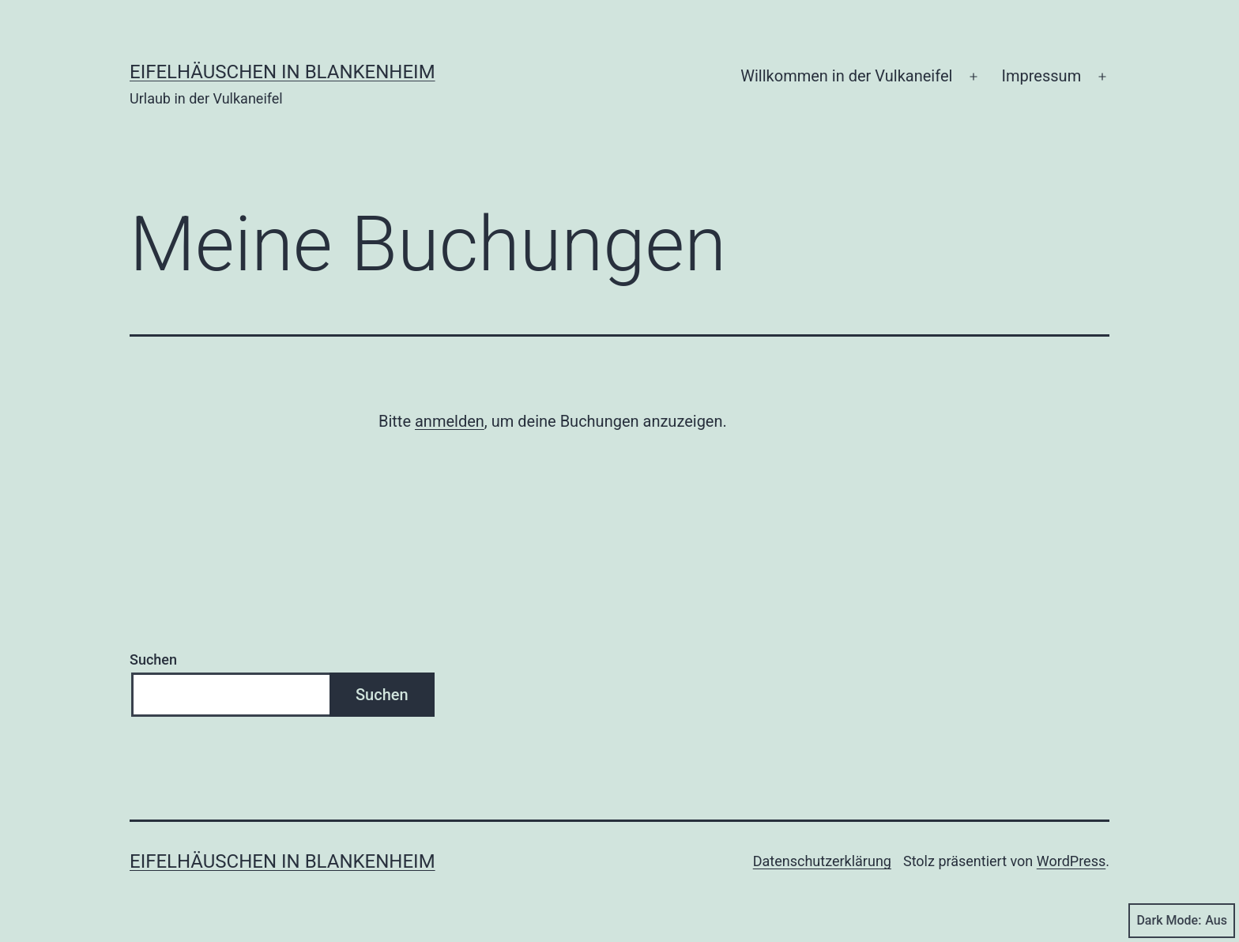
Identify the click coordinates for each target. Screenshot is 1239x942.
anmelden (449, 421)
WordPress (1071, 861)
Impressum (1042, 75)
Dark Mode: (1181, 920)
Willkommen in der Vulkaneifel (846, 75)
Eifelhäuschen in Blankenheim (282, 72)
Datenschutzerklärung (822, 861)
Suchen (153, 659)
